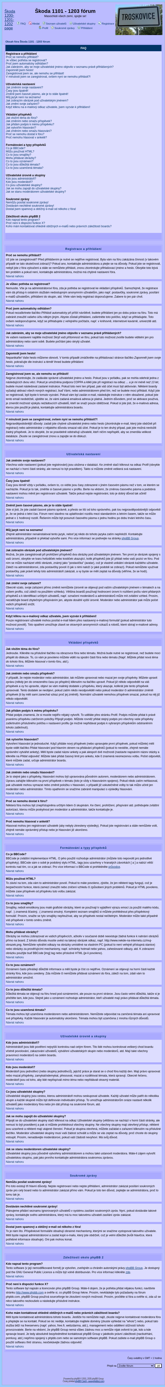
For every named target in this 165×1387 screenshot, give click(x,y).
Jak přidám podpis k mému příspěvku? (30, 124)
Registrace (106, 23)
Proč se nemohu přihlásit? (22, 57)
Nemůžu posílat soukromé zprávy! (27, 202)
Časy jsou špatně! (17, 90)
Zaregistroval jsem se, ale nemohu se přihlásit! (35, 73)
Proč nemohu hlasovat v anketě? (26, 137)
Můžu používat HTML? (20, 151)
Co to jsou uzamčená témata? (24, 167)
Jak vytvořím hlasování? (21, 127)
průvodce (114, 866)
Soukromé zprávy (63, 28)
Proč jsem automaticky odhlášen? (27, 63)
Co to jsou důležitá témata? (23, 164)
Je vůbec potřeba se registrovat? (26, 60)
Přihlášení (85, 28)
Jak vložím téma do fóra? (21, 117)
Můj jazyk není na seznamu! (23, 97)
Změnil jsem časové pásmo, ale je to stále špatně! (37, 94)
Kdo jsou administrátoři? (21, 178)
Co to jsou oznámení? (19, 161)
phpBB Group (130, 538)
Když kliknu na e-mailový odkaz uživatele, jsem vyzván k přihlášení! (48, 107)
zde (128, 1272)
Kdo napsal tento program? (23, 219)
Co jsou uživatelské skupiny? (24, 185)
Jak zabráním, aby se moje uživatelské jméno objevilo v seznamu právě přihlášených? (60, 66)
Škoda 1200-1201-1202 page (9, 19)
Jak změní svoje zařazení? (22, 103)
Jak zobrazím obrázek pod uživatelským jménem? (37, 100)
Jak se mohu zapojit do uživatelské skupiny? (33, 188)
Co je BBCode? (15, 148)
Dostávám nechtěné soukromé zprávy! (30, 205)
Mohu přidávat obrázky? (21, 158)
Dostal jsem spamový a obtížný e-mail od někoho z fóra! (41, 209)
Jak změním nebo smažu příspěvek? (29, 121)
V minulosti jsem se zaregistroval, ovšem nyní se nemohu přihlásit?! (48, 76)
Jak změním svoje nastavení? (24, 87)
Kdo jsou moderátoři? (19, 182)
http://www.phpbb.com (30, 1292)
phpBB (77, 1378)
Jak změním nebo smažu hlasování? (29, 131)
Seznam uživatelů (55, 23)
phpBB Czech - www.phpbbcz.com (89, 1381)
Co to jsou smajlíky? (18, 154)
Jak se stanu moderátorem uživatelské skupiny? (36, 191)
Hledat (34, 23)
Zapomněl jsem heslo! (19, 70)
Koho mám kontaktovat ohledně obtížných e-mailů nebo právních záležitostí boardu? (59, 226)
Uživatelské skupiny (82, 23)
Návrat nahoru (15, 276)
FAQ (21, 23)
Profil (43, 28)
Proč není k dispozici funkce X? (25, 223)
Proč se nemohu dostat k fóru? (25, 134)
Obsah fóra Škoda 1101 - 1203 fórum (27, 41)
